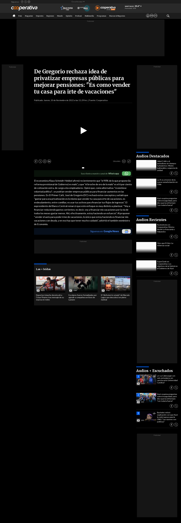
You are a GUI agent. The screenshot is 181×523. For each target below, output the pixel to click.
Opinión (69, 16)
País (20, 16)
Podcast (78, 16)
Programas (101, 16)
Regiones (50, 16)
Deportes (39, 16)
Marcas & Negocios (117, 16)
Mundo (60, 16)
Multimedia (89, 16)
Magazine (29, 16)
